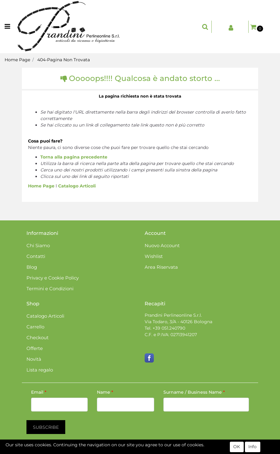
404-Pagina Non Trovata (63, 59)
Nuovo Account (162, 245)
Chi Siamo (38, 245)
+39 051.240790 (169, 328)
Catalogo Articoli (77, 186)
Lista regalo (39, 370)
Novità (33, 359)
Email (38, 392)
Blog (31, 267)
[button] (205, 27)
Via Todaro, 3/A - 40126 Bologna (178, 321)
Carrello (35, 327)
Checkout (37, 337)
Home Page (17, 59)
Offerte (34, 348)
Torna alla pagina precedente (73, 157)
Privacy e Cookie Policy (52, 278)
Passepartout (166, 450)
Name (105, 392)
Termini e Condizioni (50, 288)
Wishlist (154, 256)
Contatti (35, 256)
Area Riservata (161, 267)
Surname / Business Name (194, 392)
